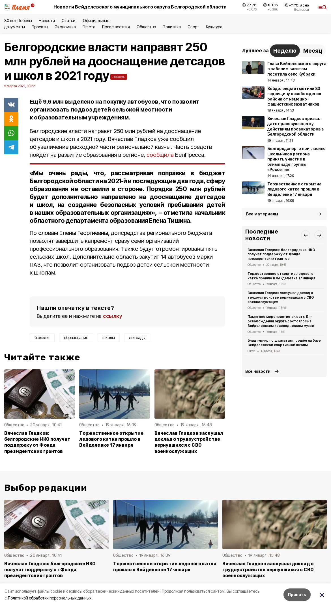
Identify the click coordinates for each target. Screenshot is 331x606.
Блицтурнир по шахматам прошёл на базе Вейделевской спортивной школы (284, 342)
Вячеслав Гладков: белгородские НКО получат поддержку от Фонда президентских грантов (37, 442)
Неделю (284, 50)
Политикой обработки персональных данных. (50, 598)
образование (76, 337)
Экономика (65, 26)
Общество (146, 26)
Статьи (69, 20)
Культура (214, 26)
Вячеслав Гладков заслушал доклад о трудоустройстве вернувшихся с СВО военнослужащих (188, 442)
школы (108, 337)
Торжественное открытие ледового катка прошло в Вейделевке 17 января (111, 439)
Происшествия (116, 26)
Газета (89, 26)
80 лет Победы (18, 20)
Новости (47, 20)
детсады (137, 337)
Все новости (257, 371)
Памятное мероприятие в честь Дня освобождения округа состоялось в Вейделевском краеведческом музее (281, 321)
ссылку (112, 316)
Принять (297, 594)
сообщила (160, 154)
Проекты (40, 26)
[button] (305, 234)
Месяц (312, 50)
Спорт (193, 26)
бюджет (42, 337)
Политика (171, 26)
